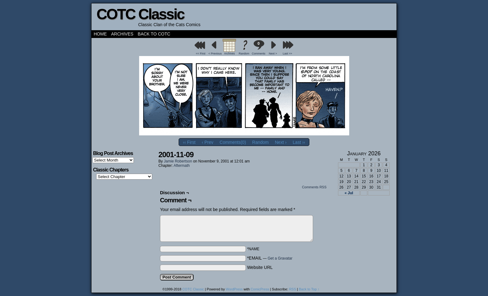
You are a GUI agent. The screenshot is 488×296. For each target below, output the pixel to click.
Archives (122, 33)
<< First (200, 53)
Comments (258, 47)
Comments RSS (314, 187)
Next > (273, 53)
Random (244, 53)
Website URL (260, 267)
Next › (280, 142)
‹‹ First (189, 142)
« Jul (349, 193)
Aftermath (182, 165)
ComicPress (260, 289)
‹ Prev (207, 142)
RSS (292, 289)
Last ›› (299, 142)
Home (100, 33)
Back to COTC (154, 33)
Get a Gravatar (280, 258)
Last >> (287, 53)
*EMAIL (270, 258)
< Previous (215, 53)
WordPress (234, 289)
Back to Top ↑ (309, 289)
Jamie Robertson (178, 161)
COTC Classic (140, 14)
